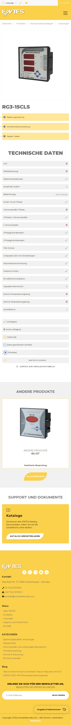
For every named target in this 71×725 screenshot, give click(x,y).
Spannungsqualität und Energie (18, 639)
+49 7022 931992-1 (14, 592)
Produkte (8, 614)
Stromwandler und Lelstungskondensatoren (24, 647)
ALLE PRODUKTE (35, 476)
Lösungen (8, 618)
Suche (64, 3)
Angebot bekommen (51, 709)
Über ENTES (9, 611)
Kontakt (7, 626)
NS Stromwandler (12, 658)
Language (8, 3)
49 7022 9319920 (13, 588)
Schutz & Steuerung (13, 654)
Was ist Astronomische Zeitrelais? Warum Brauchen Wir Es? (32, 671)
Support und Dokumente (15, 622)
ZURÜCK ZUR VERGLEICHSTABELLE (35, 366)
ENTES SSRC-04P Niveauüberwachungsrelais (25, 675)
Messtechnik (9, 643)
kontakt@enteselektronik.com (19, 596)
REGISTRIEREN (58, 695)
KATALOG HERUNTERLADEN (25, 536)
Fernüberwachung (12, 650)
